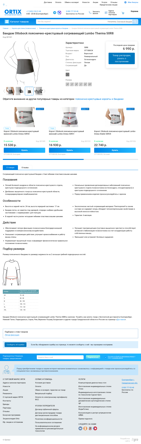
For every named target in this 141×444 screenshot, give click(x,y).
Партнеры (7, 408)
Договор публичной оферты (47, 409)
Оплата (58, 2)
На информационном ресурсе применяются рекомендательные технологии (49, 428)
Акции (95, 2)
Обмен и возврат (72, 2)
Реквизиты (7, 393)
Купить (24, 150)
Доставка (48, 2)
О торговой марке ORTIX (13, 397)
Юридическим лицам (108, 5)
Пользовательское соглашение (48, 422)
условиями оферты (117, 358)
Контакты (7, 401)
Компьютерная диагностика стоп (92, 383)
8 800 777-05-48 (128, 387)
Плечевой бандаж (124, 22)
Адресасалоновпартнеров (111, 12)
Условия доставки (43, 383)
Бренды (6, 404)
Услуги (104, 2)
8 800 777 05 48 (72, 11)
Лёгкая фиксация (12, 335)
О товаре (10, 167)
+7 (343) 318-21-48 (33, 11)
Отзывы (114, 2)
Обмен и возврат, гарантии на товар (50, 390)
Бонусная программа (11, 415)
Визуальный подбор (43, 393)
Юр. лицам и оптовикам (13, 422)
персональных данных (128, 356)
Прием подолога (85, 419)
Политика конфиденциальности (48, 419)
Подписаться (93, 357)
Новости (85, 2)
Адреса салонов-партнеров (14, 383)
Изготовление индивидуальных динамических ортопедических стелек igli (94, 400)
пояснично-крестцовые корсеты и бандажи (99, 99)
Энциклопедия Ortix (11, 419)
